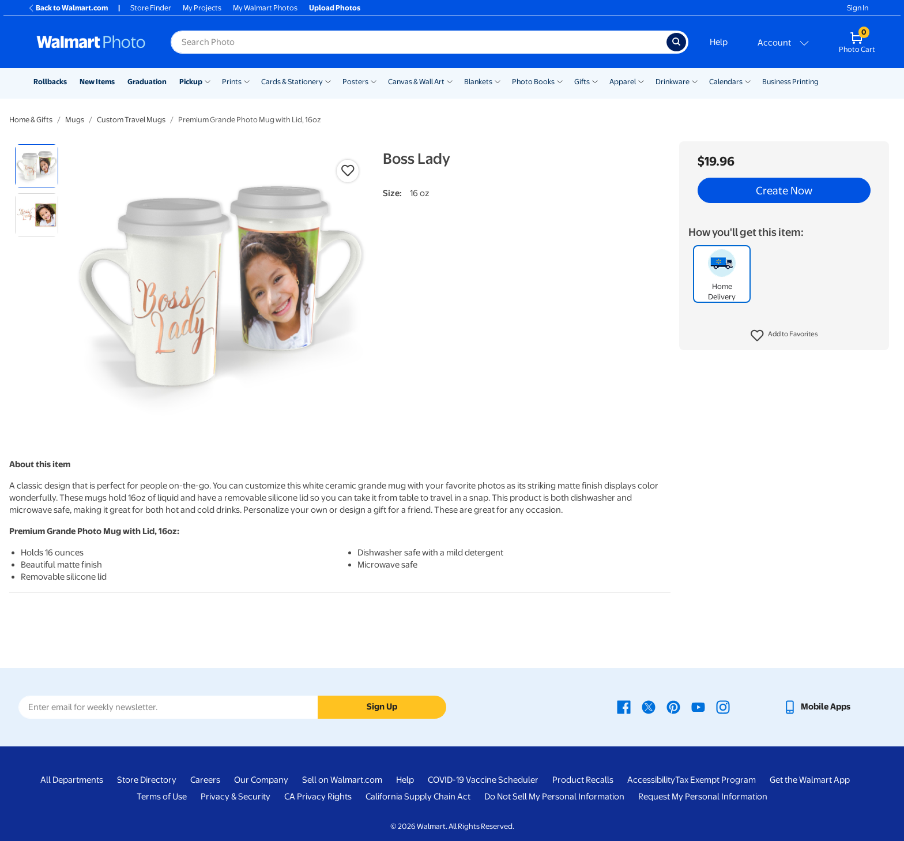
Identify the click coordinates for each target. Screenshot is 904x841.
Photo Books (533, 81)
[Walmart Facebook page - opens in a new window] (624, 706)
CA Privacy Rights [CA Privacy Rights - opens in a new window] (318, 796)
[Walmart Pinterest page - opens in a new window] (673, 706)
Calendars (726, 81)
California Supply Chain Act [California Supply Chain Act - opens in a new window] (418, 796)
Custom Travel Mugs (131, 119)
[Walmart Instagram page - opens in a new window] (723, 706)
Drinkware (673, 81)
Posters (355, 81)
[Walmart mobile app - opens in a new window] (816, 706)
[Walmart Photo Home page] (91, 42)
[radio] (36, 165)
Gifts (582, 81)
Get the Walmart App (810, 780)
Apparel (622, 81)
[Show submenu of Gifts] (595, 81)
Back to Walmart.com (68, 7)
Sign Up (382, 706)
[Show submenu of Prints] (246, 81)
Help (719, 42)
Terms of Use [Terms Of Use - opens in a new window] (162, 796)
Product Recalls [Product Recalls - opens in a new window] (582, 780)
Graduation (147, 81)
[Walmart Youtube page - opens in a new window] (698, 706)
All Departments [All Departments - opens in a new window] (71, 780)
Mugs (74, 119)
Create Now (784, 190)
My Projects (202, 7)
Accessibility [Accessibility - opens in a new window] (651, 780)
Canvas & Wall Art (416, 81)
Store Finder (150, 7)
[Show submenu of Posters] (373, 81)
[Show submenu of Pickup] (207, 81)
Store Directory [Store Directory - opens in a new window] (146, 780)
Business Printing (790, 81)
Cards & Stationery (292, 81)
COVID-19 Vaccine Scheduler (483, 780)
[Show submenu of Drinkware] (694, 81)
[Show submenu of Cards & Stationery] (328, 81)
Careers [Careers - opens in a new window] (205, 780)
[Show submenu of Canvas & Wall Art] (449, 81)
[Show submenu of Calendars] (747, 81)
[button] (784, 336)
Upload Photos (334, 7)
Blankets (478, 81)
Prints (232, 81)
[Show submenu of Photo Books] (559, 81)
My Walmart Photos (265, 7)
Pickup (190, 81)
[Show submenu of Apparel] (641, 81)
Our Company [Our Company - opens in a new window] (261, 780)
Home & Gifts (30, 119)
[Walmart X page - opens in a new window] (649, 706)
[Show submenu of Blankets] (497, 81)
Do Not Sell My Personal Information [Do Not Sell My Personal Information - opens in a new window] (554, 796)
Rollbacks (50, 81)
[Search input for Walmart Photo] (418, 42)
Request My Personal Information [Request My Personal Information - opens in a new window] (702, 796)
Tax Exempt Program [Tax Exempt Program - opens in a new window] (715, 780)
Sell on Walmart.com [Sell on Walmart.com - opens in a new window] (342, 780)
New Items (97, 81)
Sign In (857, 7)
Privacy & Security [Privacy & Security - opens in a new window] (235, 796)
